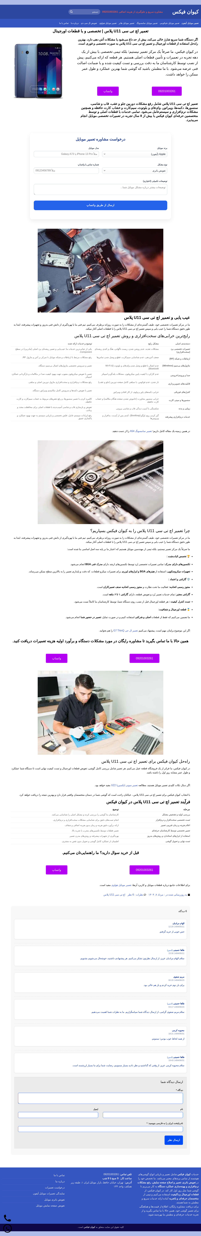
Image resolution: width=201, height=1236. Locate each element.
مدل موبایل (93, 148)
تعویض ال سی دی (89, 23)
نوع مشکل (162, 164)
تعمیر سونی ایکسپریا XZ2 (124, 785)
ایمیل (95, 1109)
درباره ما (75, 23)
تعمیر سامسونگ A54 (141, 431)
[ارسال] (71, 11)
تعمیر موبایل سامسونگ (147, 23)
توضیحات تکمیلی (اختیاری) (155, 181)
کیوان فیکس (185, 11)
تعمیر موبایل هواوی (108, 23)
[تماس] (7, 1218)
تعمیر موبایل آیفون (190, 23)
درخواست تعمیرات (55, 1187)
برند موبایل (162, 148)
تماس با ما (64, 23)
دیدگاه (179, 1090)
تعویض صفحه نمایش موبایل (50, 1205)
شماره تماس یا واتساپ (88, 164)
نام (181, 1109)
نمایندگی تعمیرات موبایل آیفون (49, 1193)
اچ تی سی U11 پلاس (114, 894)
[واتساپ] (7, 1228)
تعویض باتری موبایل (54, 1199)
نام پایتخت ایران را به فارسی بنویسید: (165, 1123)
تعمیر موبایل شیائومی (169, 23)
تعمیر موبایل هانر (126, 23)
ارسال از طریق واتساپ (100, 205)
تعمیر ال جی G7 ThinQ (125, 630)
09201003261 (111, 1174)
